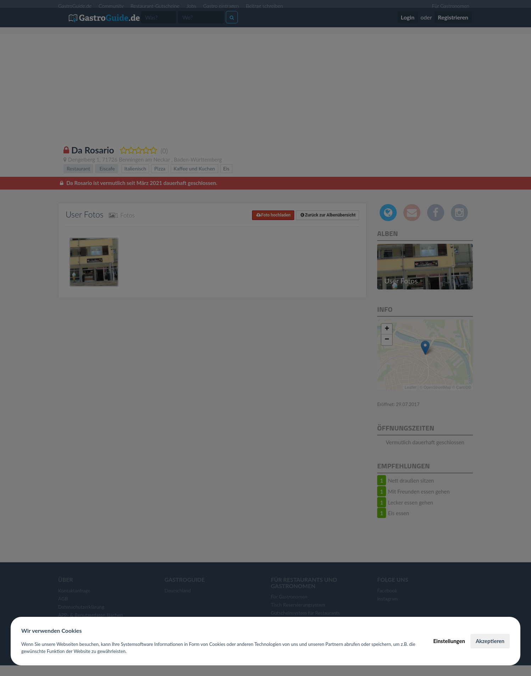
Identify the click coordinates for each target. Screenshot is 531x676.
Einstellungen (449, 641)
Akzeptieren (490, 641)
